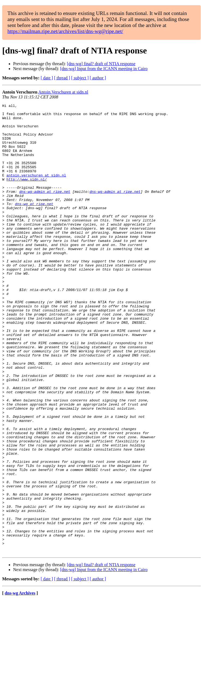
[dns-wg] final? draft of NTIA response (101, 63)
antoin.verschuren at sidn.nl (36, 189)
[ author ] (98, 78)
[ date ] (47, 78)
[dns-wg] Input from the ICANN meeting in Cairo (103, 68)
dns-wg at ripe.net (34, 224)
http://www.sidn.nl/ (27, 194)
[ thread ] (62, 78)
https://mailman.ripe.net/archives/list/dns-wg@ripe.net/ (65, 31)
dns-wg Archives (20, 683)
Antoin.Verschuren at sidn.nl (63, 92)
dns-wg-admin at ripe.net (44, 209)
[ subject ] (80, 78)
